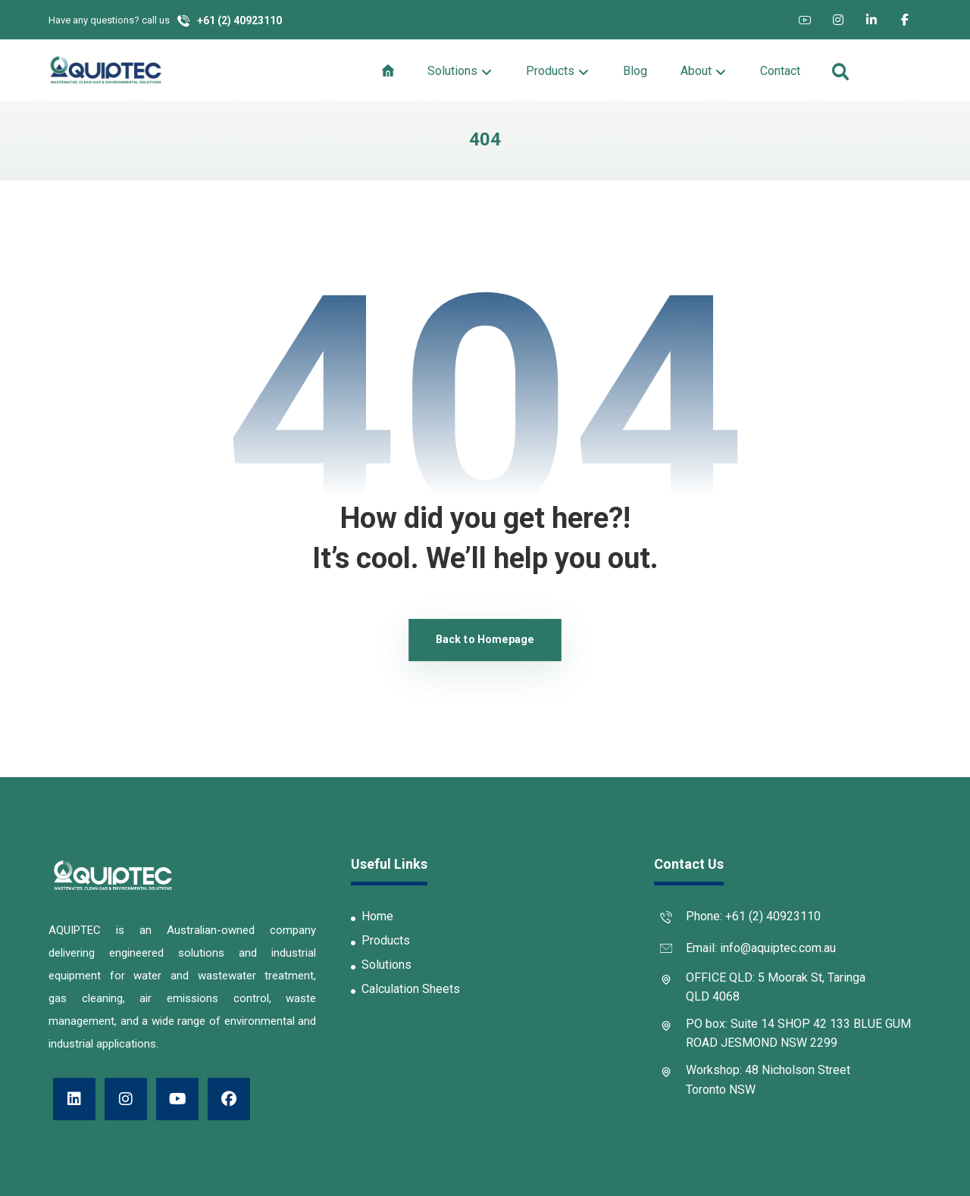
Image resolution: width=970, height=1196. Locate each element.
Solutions (381, 964)
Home (372, 916)
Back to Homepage (485, 639)
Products (380, 940)
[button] (805, 19)
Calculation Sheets (405, 989)
